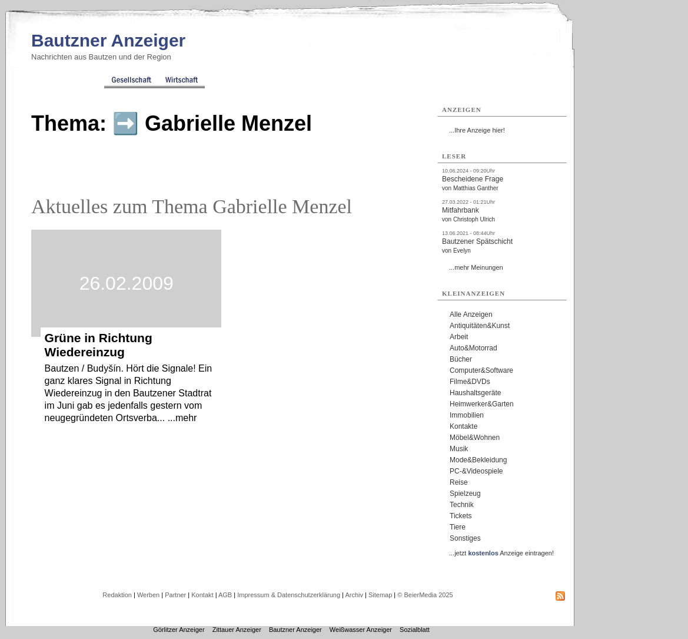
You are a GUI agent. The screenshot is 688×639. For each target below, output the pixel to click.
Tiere (458, 527)
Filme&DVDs (470, 382)
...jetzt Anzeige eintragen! (501, 553)
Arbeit (459, 337)
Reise (459, 482)
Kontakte (463, 426)
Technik (462, 505)
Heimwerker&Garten (482, 404)
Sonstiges (465, 538)
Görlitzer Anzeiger (178, 629)
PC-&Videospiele (476, 471)
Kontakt (202, 594)
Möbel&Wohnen (475, 438)
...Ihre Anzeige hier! (477, 130)
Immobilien (467, 415)
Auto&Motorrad (473, 348)
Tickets (461, 516)
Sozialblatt (415, 629)
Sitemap (380, 594)
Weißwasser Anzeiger (361, 629)
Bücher (461, 359)
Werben (148, 594)
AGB (225, 594)
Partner (175, 594)
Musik (459, 449)
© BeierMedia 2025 (425, 594)
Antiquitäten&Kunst (480, 326)
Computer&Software (481, 370)
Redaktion (117, 594)
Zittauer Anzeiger (236, 629)
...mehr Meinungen (476, 267)
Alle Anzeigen (471, 314)
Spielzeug (465, 493)
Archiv (354, 594)
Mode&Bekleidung (478, 460)
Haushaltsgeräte (475, 393)
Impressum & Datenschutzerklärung (288, 594)
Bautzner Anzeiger (108, 40)
